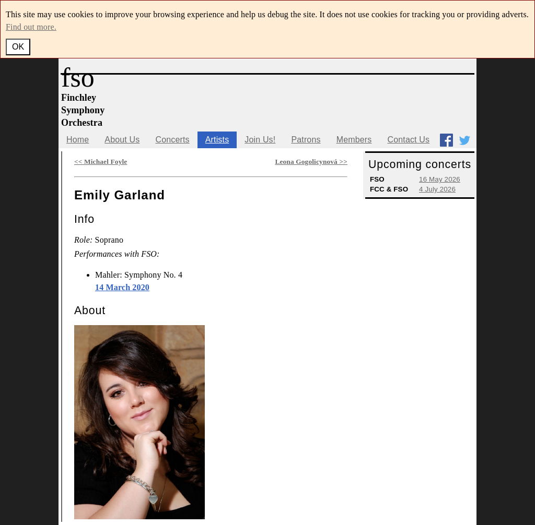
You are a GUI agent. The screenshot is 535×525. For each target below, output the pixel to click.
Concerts (172, 139)
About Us (121, 139)
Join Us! (260, 139)
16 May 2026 (439, 179)
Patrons (305, 139)
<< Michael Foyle (100, 161)
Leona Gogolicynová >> (311, 161)
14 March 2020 (122, 287)
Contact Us (408, 139)
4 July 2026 (437, 189)
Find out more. (31, 26)
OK (18, 46)
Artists (217, 139)
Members (354, 139)
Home (77, 139)
